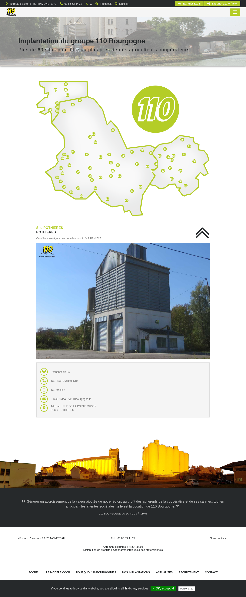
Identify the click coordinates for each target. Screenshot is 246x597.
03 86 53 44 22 (73, 3)
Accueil (34, 572)
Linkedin (124, 3)
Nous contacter (219, 538)
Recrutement (189, 572)
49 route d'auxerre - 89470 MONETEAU (33, 3)
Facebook (105, 3)
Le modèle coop (58, 572)
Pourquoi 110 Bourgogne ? (96, 572)
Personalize (186, 588)
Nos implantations (136, 572)
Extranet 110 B (189, 3)
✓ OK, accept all (163, 588)
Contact (211, 572)
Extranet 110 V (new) (222, 3)
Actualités (164, 572)
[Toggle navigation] (235, 12)
